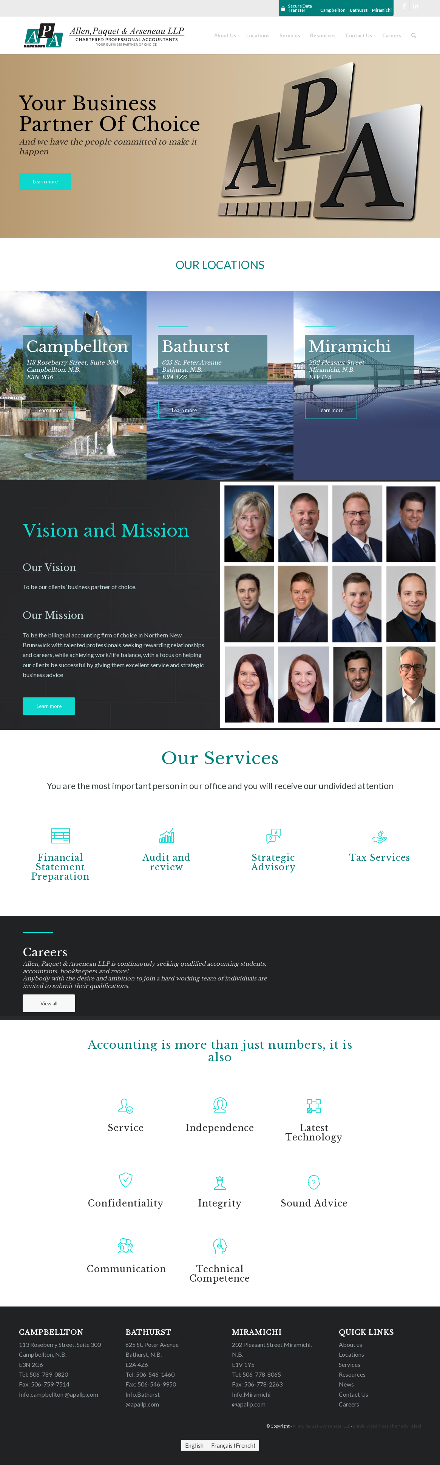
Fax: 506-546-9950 (150, 1384)
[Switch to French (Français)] (233, 1445)
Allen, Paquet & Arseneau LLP (321, 1425)
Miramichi (382, 10)
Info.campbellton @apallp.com (58, 1394)
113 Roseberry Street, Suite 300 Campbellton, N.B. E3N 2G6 (60, 1354)
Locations (351, 1354)
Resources (352, 1374)
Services (349, 1364)
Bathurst (358, 10)
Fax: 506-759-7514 (44, 1384)
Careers (349, 1404)
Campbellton (333, 10)
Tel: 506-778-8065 (256, 1374)
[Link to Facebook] (403, 5)
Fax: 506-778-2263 (257, 1384)
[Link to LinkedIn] (415, 5)
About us (350, 1344)
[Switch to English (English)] (194, 1445)
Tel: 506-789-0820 (43, 1374)
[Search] (413, 35)
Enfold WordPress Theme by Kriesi (387, 1425)
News (346, 1384)
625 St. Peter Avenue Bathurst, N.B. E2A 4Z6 (152, 1354)
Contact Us (353, 1394)
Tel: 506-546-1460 (149, 1374)
